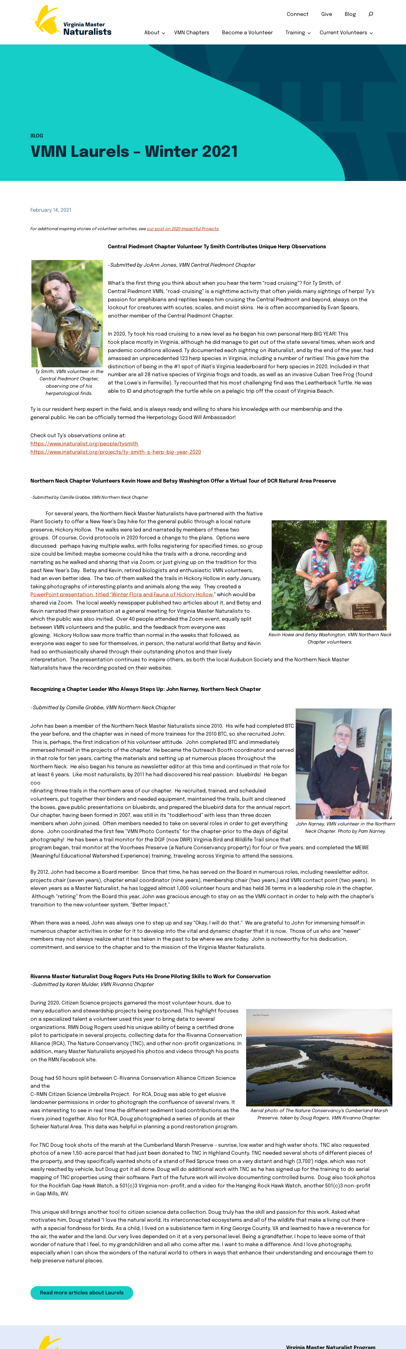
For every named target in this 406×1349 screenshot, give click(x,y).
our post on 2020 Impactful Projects (183, 229)
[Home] (71, 22)
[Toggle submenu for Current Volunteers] (371, 33)
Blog (350, 14)
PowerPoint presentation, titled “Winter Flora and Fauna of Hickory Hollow (121, 595)
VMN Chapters (191, 33)
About (152, 33)
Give (326, 14)
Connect (298, 14)
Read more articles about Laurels (82, 1293)
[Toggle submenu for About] (163, 33)
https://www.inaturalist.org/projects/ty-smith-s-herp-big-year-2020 (115, 452)
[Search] (371, 14)
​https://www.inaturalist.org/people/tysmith (84, 444)
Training (295, 33)
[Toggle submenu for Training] (309, 33)
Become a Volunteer (247, 33)
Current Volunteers (343, 33)
